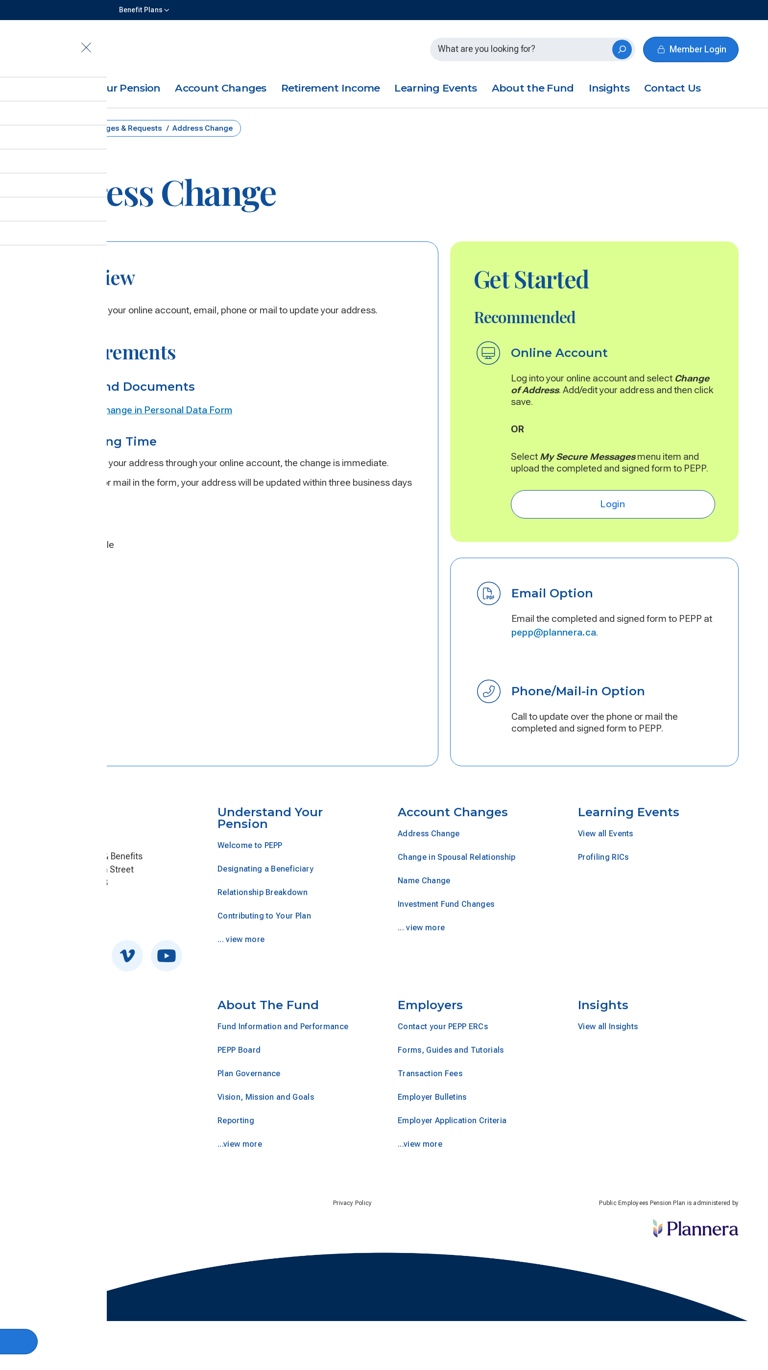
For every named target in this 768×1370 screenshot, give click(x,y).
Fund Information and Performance (282, 1026)
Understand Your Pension (94, 88)
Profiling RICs (603, 857)
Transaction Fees (430, 1073)
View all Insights (608, 1026)
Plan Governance (249, 1073)
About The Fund (268, 1005)
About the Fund (533, 88)
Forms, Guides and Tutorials (451, 1050)
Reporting (235, 1120)
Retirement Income (330, 88)
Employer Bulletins (432, 1097)
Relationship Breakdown (262, 892)
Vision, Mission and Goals (265, 1097)
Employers (430, 1005)
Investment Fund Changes (446, 904)
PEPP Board (239, 1050)
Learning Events (435, 88)
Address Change (428, 833)
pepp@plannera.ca (554, 632)
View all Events (605, 833)
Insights (609, 88)
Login (612, 504)
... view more (240, 939)
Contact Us (672, 88)
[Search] (622, 49)
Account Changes (220, 88)
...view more (239, 1144)
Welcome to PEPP (250, 845)
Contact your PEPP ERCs (443, 1026)
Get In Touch (61, 910)
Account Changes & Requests (110, 128)
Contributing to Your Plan (264, 916)
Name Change (424, 880)
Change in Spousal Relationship (457, 857)
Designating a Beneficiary (265, 869)
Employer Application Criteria (452, 1120)
